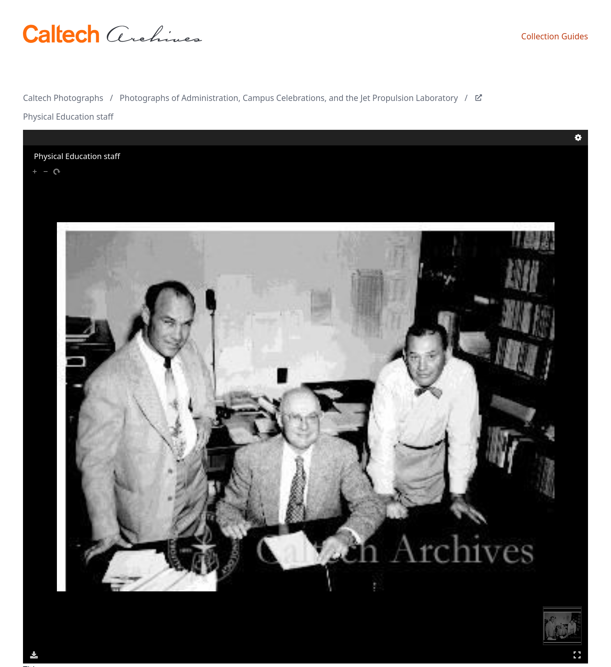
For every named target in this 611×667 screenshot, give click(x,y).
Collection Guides (554, 36)
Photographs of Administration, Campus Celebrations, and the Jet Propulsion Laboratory (289, 97)
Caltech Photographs (63, 97)
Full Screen (577, 655)
